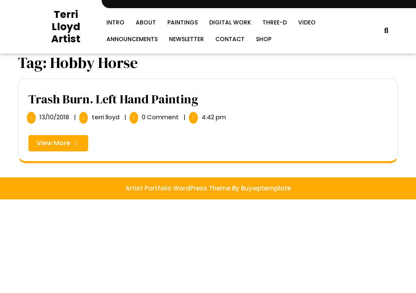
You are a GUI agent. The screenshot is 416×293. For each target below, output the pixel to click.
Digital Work (230, 22)
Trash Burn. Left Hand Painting (113, 99)
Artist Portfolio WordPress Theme (178, 188)
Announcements (132, 39)
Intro (115, 22)
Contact (230, 39)
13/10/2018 (55, 117)
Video (307, 22)
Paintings (182, 22)
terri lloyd (106, 117)
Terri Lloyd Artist (65, 26)
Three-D (274, 22)
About (146, 22)
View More (62, 144)
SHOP (263, 39)
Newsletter (186, 39)
